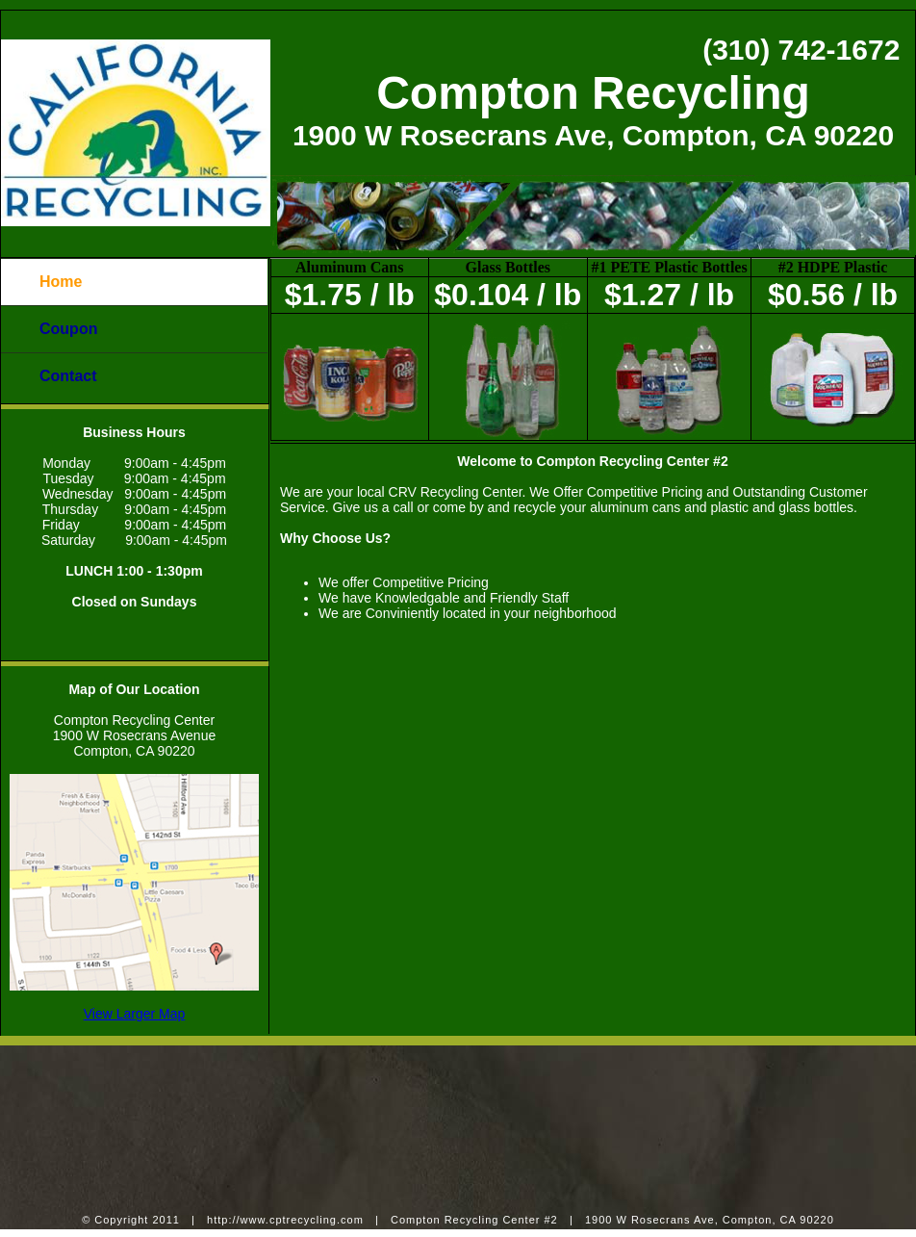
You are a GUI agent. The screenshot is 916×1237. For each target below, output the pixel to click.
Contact (68, 376)
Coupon (68, 329)
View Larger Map (135, 1013)
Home (60, 281)
